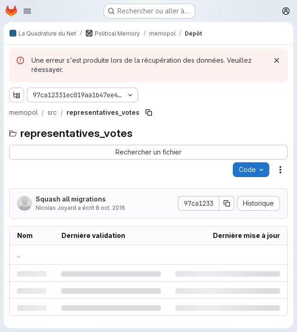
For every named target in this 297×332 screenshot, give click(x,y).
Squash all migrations (71, 199)
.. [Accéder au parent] (18, 255)
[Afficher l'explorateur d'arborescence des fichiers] (16, 95)
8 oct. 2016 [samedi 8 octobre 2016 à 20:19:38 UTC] (110, 207)
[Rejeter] (276, 60)
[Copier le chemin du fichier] (148, 112)
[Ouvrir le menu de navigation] (27, 11)
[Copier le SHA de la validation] (226, 203)
